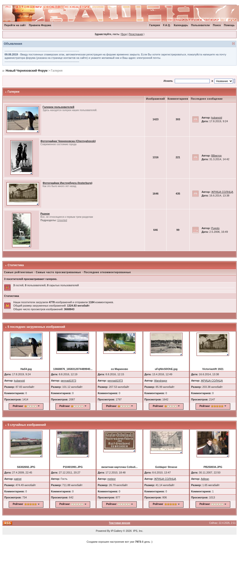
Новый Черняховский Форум (27, 70)
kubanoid (216, 117)
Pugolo (215, 228)
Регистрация (136, 34)
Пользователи (200, 25)
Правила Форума (40, 25)
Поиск (217, 25)
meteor (111, 478)
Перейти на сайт (15, 25)
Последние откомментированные (107, 272)
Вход (124, 34)
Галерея (154, 25)
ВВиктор (216, 155)
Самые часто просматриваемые (58, 272)
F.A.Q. (167, 25)
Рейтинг (18, 406)
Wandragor (160, 380)
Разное (45, 213)
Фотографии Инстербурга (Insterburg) (67, 182)
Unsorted (62, 220)
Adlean (205, 478)
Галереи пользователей (58, 106)
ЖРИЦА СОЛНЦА (222, 191)
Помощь (229, 25)
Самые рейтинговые (18, 272)
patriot (18, 478)
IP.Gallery (116, 530)
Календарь (181, 25)
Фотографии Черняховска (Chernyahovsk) (68, 141)
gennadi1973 (68, 380)
